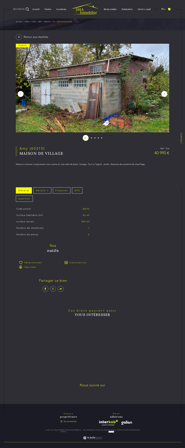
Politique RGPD (134, 430)
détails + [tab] (42, 194)
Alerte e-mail (144, 9)
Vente (27, 22)
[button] (164, 94)
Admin (119, 430)
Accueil (35, 9)
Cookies (111, 431)
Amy (40, 22)
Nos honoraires (88, 430)
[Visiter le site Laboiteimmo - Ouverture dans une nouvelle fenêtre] (92, 440)
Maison (47, 22)
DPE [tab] (77, 194)
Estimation (127, 9)
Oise (34, 22)
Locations (61, 9)
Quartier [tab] (24, 202)
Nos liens (125, 430)
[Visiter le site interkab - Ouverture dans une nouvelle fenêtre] (108, 422)
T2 (54, 22)
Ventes (48, 9)
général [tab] (23, 194)
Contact (181, 138)
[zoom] (92, 132)
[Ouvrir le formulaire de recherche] (21, 9)
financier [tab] (61, 194)
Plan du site (99, 430)
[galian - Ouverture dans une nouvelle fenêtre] (127, 423)
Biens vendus (110, 9)
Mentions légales (110, 430)
